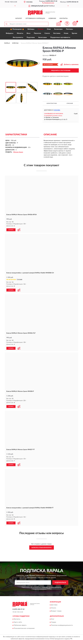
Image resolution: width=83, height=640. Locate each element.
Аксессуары (42, 37)
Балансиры (58, 29)
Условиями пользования (40, 588)
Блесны (40, 29)
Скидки (53, 621)
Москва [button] (57, 110)
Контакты (64, 18)
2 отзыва (19, 279)
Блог (52, 618)
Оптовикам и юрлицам (35, 18)
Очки (49, 29)
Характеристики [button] (52, 103)
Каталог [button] (18, 18)
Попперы (69, 29)
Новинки (52, 18)
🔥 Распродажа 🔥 (17, 29)
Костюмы (56, 33)
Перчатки (37, 33)
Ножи (66, 33)
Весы (28, 33)
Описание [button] (70, 103)
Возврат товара (56, 610)
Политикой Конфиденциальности (52, 586)
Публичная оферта (20, 624)
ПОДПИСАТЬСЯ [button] (60, 582)
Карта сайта (18, 621)
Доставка (54, 604)
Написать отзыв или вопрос (41, 546)
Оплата (53, 607)
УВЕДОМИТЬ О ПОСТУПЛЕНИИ (60, 70)
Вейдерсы (9, 33)
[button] (48, 2)
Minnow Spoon (18, 152)
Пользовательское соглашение (24, 627)
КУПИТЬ (10, 229)
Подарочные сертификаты (60, 37)
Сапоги (47, 33)
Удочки (74, 33)
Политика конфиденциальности (62, 624)
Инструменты (18, 37)
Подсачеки (31, 37)
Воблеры (31, 29)
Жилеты (20, 33)
